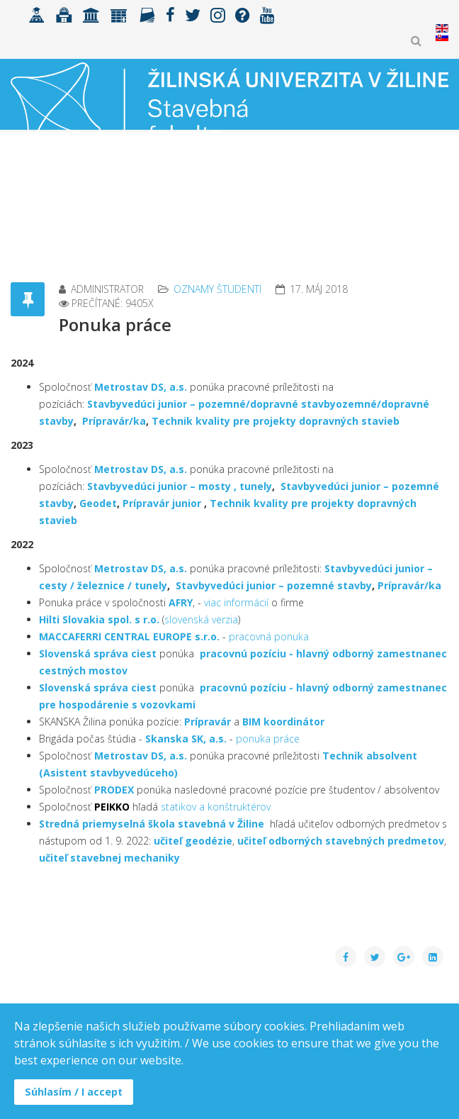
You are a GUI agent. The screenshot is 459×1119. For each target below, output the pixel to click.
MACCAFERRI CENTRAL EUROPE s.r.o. (129, 636)
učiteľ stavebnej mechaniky (109, 857)
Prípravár (207, 721)
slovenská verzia (201, 619)
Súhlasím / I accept (74, 1091)
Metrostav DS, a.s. (140, 387)
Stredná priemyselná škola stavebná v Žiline (151, 823)
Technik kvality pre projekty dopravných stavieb (276, 421)
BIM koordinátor (283, 721)
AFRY (181, 602)
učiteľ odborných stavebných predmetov (340, 840)
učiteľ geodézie (193, 840)
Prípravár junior (163, 503)
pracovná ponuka (269, 636)
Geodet (96, 503)
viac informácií (236, 602)
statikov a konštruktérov (216, 806)
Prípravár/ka (114, 421)
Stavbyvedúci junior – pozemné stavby (274, 585)
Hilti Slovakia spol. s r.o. (99, 619)
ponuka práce (268, 738)
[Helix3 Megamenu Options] (442, 180)
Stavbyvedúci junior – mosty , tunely (179, 486)
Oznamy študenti (217, 289)
